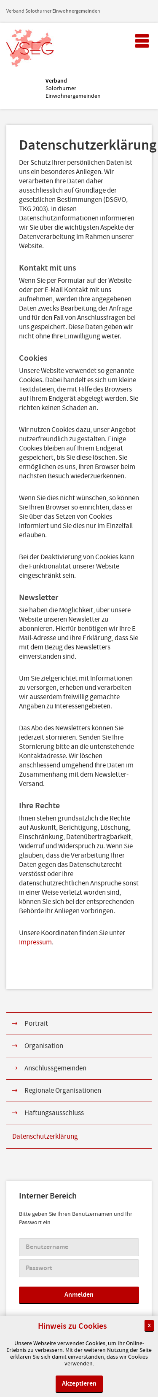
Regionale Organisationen (62, 1090)
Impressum (35, 942)
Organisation (43, 1046)
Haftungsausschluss (54, 1113)
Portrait (36, 1023)
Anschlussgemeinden (55, 1068)
